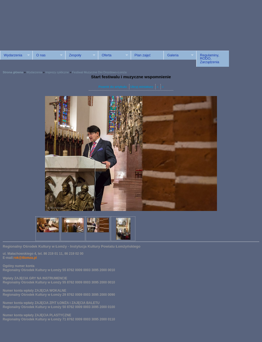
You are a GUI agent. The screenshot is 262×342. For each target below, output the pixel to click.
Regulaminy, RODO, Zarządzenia (209, 58)
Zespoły (80, 55)
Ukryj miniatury (141, 86)
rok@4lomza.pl (25, 258)
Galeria (178, 55)
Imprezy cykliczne (57, 72)
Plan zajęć (143, 55)
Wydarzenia (15, 55)
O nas (47, 55)
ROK (46, 31)
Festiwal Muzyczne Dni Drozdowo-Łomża (99, 72)
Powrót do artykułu (113, 86)
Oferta (113, 55)
